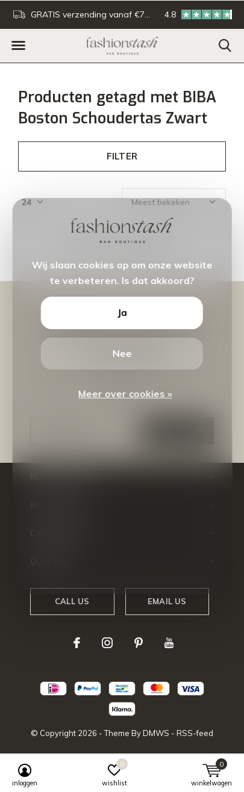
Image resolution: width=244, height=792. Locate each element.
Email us (167, 601)
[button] (18, 45)
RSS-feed (195, 733)
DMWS (156, 733)
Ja (122, 312)
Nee (121, 353)
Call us (72, 601)
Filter (122, 156)
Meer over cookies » (125, 394)
